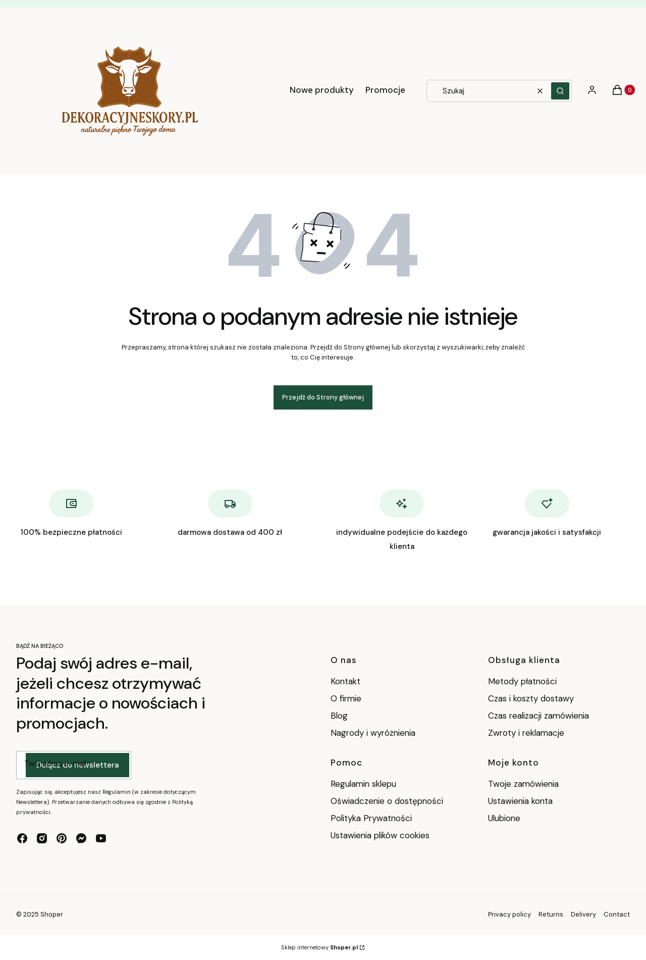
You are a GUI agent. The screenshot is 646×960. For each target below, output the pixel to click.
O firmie (346, 698)
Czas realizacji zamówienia (538, 715)
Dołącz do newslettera (77, 765)
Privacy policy (509, 914)
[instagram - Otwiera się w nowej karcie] (42, 838)
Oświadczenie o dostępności (387, 800)
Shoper (51, 914)
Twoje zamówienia (523, 783)
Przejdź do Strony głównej (323, 397)
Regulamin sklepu (363, 783)
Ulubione (504, 818)
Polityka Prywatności (371, 818)
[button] (560, 90)
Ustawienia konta (520, 800)
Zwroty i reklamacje (526, 732)
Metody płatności (522, 681)
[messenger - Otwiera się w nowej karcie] (81, 838)
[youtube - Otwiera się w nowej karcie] (101, 838)
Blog (339, 715)
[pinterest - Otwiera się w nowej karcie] (62, 838)
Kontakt (345, 681)
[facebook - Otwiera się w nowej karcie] (22, 838)
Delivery (583, 914)
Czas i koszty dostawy (531, 698)
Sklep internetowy (319, 947)
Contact (617, 914)
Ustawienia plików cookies (381, 835)
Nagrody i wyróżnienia (373, 732)
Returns (551, 914)
